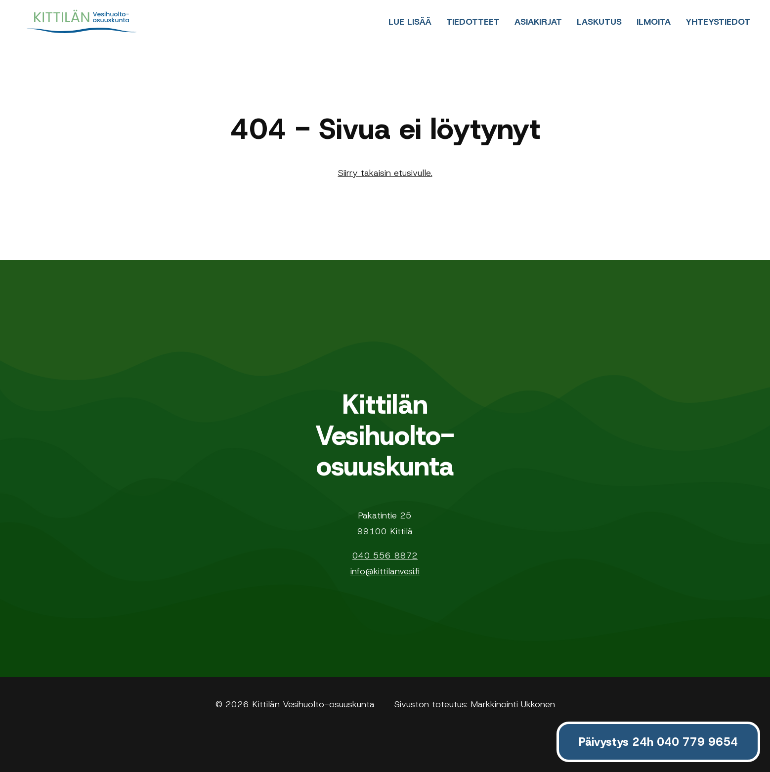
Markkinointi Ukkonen (513, 704)
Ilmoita (654, 22)
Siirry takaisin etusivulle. (385, 173)
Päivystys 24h (658, 741)
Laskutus (599, 22)
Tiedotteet (473, 22)
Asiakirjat (538, 22)
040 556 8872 (385, 555)
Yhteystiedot (717, 22)
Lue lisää (409, 22)
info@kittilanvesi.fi (385, 571)
